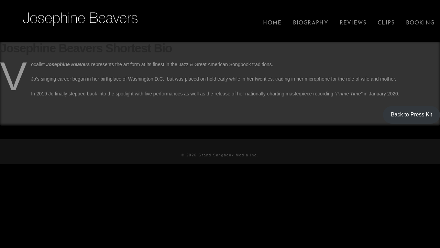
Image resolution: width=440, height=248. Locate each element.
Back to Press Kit (411, 114)
